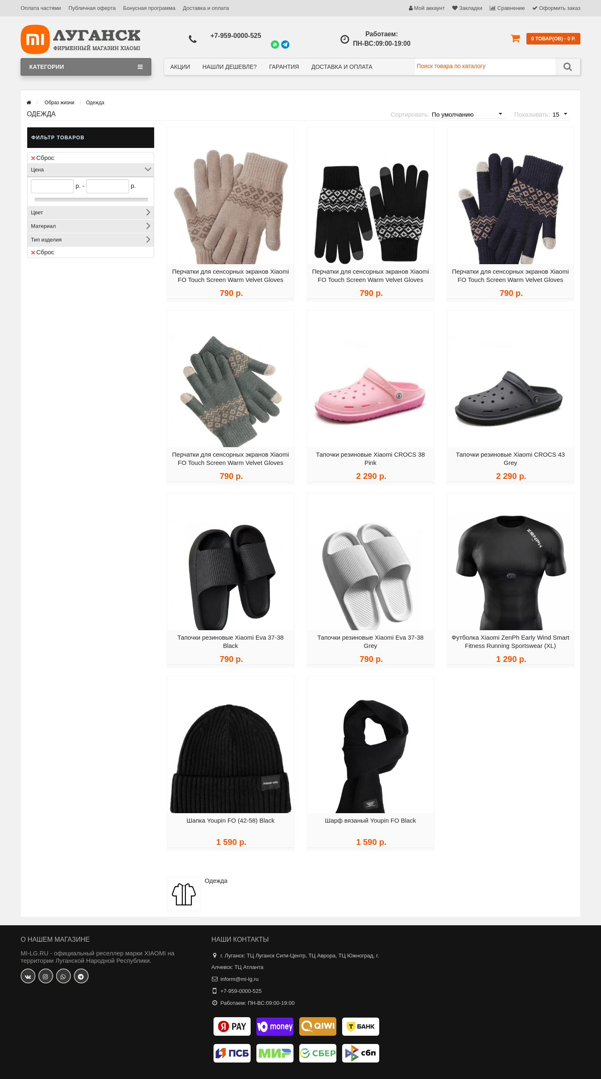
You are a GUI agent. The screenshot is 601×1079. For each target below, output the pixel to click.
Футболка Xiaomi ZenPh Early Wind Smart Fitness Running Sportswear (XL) (510, 644)
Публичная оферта (92, 8)
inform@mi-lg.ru (240, 979)
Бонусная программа (149, 8)
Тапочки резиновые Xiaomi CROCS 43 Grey (510, 461)
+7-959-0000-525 (235, 35)
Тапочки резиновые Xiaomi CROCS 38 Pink (370, 461)
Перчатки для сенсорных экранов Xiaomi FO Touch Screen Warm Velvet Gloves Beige (230, 282)
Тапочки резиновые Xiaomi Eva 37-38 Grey (370, 644)
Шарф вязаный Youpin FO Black (370, 823)
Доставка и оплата (206, 8)
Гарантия (284, 66)
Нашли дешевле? (229, 66)
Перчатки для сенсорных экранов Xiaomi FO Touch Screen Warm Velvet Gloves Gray (230, 465)
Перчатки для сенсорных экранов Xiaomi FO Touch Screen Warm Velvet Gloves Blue (510, 282)
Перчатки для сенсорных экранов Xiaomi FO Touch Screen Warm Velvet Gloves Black (370, 282)
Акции (180, 66)
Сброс (42, 157)
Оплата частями (41, 8)
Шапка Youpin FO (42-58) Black (231, 823)
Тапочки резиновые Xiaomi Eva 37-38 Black (230, 644)
